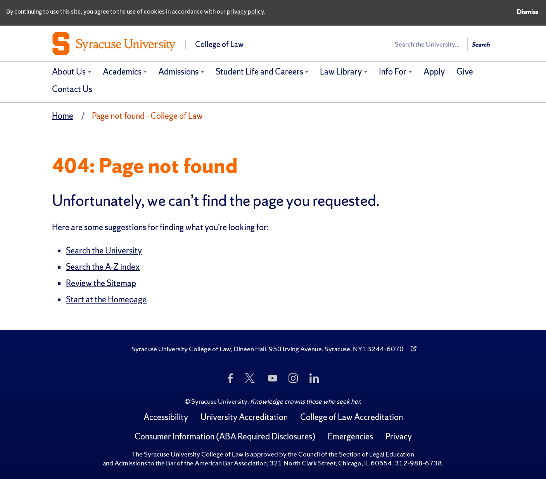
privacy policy (245, 11)
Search (481, 44)
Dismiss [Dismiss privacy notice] (527, 11)
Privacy (398, 436)
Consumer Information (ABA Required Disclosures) (225, 436)
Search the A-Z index (103, 266)
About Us (69, 71)
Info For (392, 71)
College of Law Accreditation (351, 417)
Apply (434, 71)
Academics (122, 71)
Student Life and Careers (259, 71)
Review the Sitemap (101, 283)
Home (62, 115)
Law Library (341, 71)
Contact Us (72, 89)
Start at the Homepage (106, 299)
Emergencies (350, 436)
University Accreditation (244, 417)
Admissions (178, 71)
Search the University (104, 250)
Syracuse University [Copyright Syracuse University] (219, 401)
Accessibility (165, 417)
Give (464, 71)
